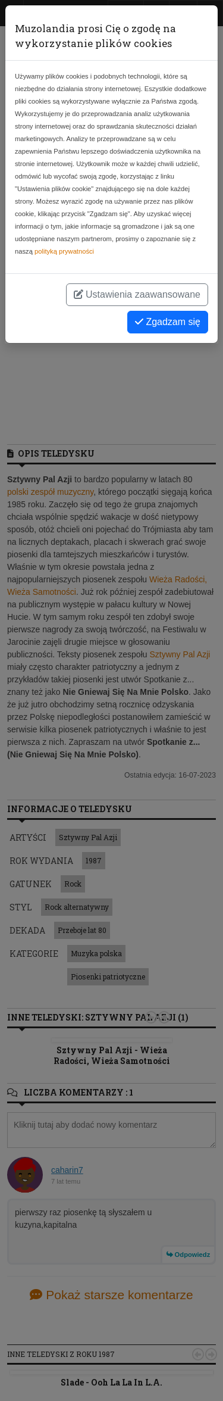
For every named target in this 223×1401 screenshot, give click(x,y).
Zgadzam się (167, 322)
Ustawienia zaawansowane (137, 294)
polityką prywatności (64, 251)
